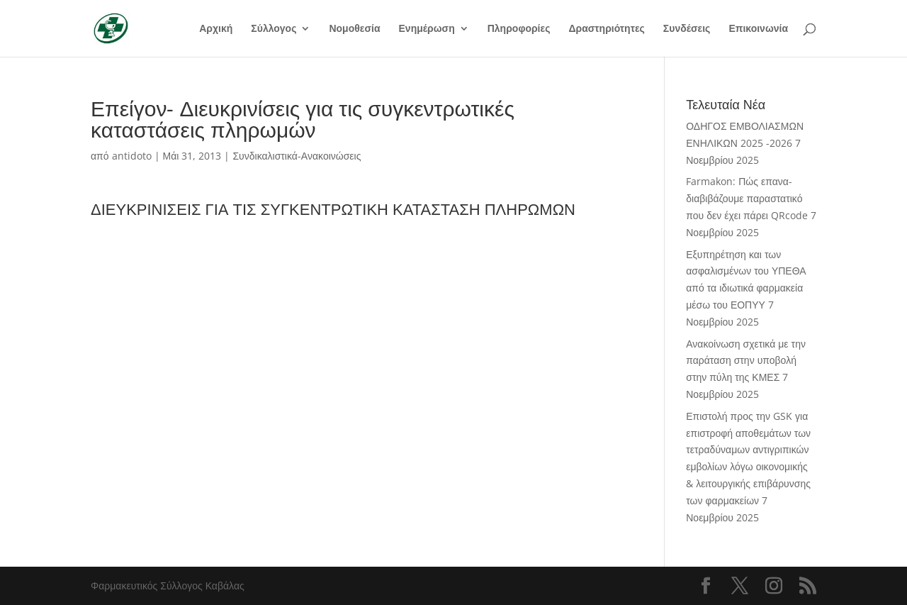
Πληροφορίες (519, 29)
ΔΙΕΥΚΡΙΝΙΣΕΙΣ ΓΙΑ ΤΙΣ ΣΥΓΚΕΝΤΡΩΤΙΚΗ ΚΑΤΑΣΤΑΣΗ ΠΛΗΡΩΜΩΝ (333, 208)
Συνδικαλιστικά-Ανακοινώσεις (296, 155)
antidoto (132, 155)
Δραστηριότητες (606, 29)
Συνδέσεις (687, 29)
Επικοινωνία (758, 29)
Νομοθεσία (354, 29)
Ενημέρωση (427, 29)
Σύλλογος (273, 29)
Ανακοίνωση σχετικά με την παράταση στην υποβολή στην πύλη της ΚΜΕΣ (746, 360)
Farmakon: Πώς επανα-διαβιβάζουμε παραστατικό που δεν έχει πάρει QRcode (747, 198)
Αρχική (215, 29)
